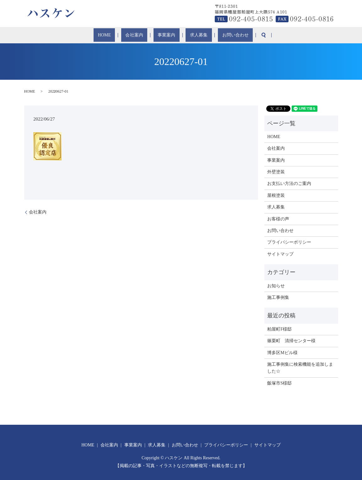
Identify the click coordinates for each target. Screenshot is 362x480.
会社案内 (141, 35)
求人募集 (191, 35)
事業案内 (166, 35)
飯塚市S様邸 (279, 383)
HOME (118, 35)
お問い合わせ (221, 35)
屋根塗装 (276, 195)
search (246, 35)
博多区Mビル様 (282, 352)
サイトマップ (280, 254)
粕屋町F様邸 (279, 329)
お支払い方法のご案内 (289, 183)
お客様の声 (278, 219)
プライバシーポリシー (289, 242)
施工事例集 (278, 297)
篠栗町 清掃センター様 (291, 340)
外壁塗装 (276, 172)
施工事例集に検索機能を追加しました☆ (300, 368)
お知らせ (276, 285)
